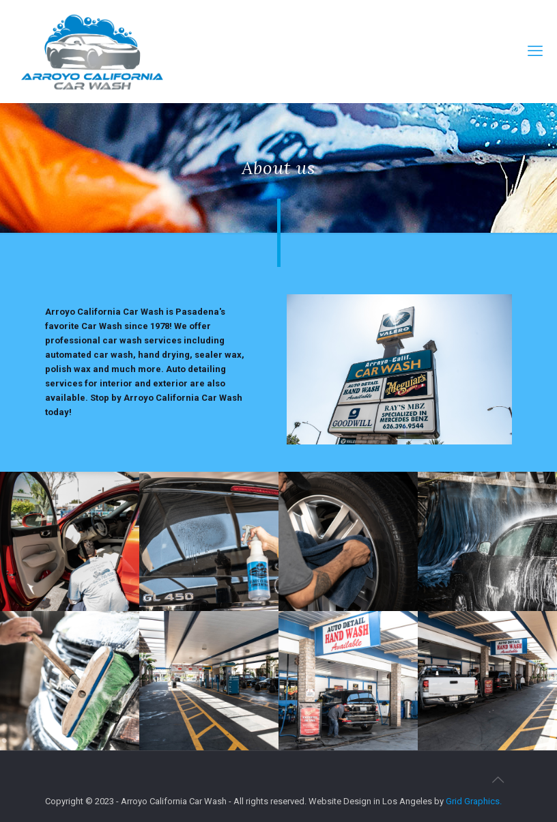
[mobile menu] (535, 51)
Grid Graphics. (474, 801)
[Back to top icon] (497, 779)
